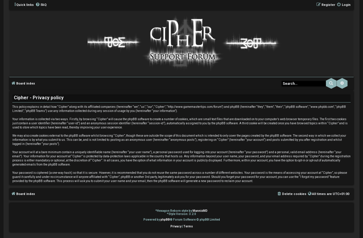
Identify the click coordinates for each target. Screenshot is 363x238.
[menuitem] (41, 5)
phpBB (165, 219)
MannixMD (200, 210)
